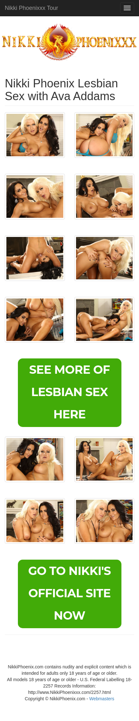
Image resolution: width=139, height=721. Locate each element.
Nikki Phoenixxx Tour (31, 8)
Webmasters (101, 698)
